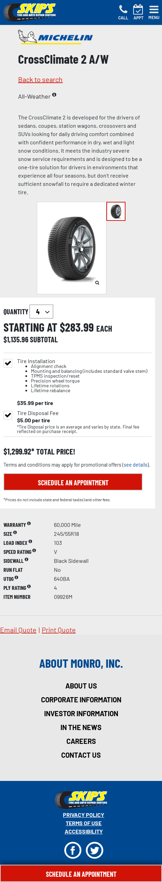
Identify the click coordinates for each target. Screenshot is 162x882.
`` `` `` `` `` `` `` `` (41, 311)
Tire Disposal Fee (38, 413)
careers (81, 741)
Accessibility (84, 831)
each (104, 328)
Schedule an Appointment (73, 482)
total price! (54, 452)
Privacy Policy (83, 814)
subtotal (44, 339)
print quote (59, 630)
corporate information (81, 699)
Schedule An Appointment (81, 874)
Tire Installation (82, 375)
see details (135, 465)
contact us (81, 755)
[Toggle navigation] (154, 12)
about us (81, 686)
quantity (28, 311)
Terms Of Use (84, 823)
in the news (81, 727)
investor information (81, 713)
